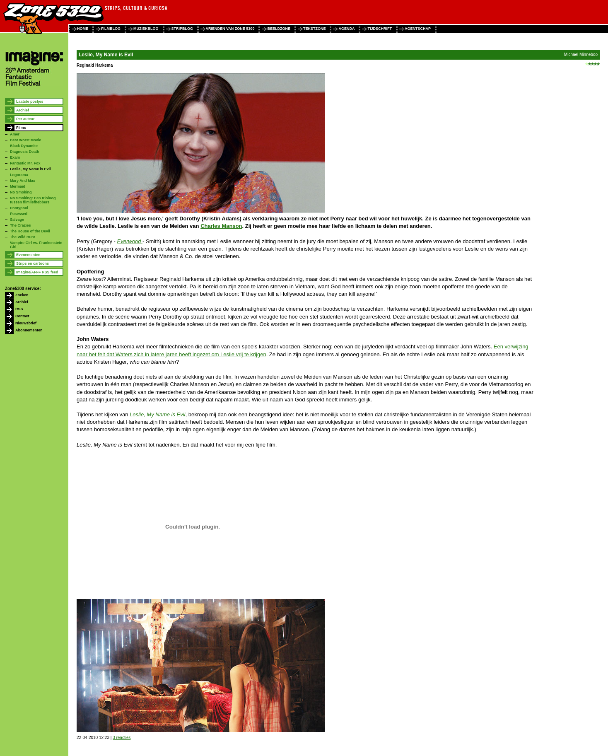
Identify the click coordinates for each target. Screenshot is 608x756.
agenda (346, 29)
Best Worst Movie (25, 140)
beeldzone (278, 29)
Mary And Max (22, 181)
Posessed (18, 214)
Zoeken (22, 295)
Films (21, 128)
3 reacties (121, 737)
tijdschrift (379, 29)
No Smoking (21, 192)
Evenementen (28, 255)
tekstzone (314, 29)
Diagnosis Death (24, 152)
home (82, 29)
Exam (15, 157)
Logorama (19, 175)
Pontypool (19, 208)
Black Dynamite (24, 146)
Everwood (129, 241)
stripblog (182, 29)
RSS (19, 309)
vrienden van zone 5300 (230, 29)
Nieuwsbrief (25, 323)
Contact (22, 316)
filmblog (111, 29)
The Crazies (20, 225)
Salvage (17, 219)
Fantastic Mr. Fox (25, 163)
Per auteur (25, 119)
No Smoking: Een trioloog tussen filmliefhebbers (33, 200)
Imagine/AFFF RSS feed (37, 272)
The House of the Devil (30, 231)
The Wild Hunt (22, 237)
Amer (14, 134)
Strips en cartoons (32, 263)
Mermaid (17, 186)
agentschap (418, 29)
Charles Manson (221, 226)
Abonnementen (29, 330)
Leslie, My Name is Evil (30, 169)
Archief (22, 110)
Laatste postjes (29, 101)
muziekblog (146, 29)
